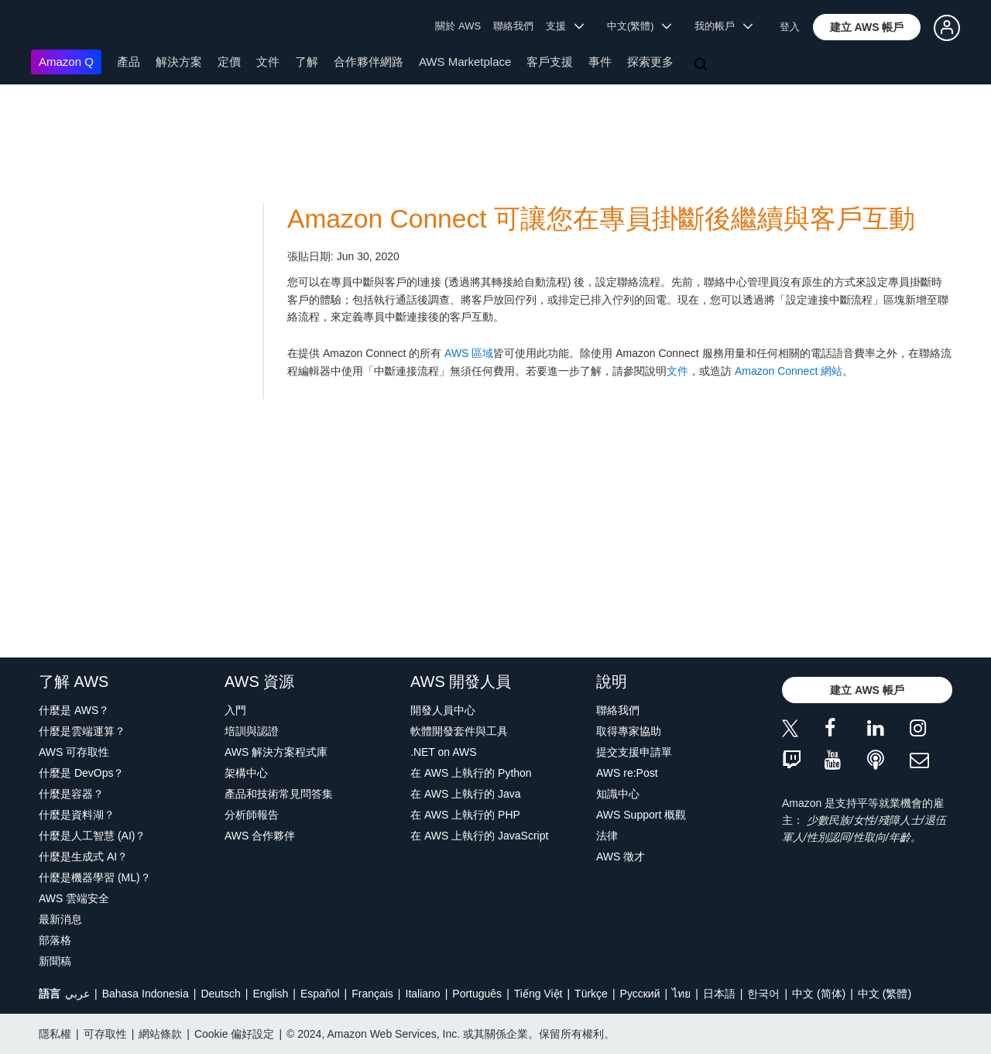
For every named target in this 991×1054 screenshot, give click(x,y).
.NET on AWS (443, 752)
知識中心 (618, 794)
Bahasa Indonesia (145, 993)
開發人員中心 (442, 710)
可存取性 (105, 1034)
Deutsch (220, 993)
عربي (77, 993)
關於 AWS (458, 26)
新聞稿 (55, 961)
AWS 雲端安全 (74, 898)
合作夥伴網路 (368, 61)
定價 (229, 61)
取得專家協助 (628, 731)
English (270, 993)
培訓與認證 (252, 731)
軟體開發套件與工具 (459, 731)
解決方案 (179, 61)
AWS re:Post (627, 773)
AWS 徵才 (620, 856)
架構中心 (246, 773)
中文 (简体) (818, 993)
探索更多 (650, 61)
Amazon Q (66, 61)
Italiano (423, 993)
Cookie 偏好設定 (234, 1034)
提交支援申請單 (634, 752)
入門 (235, 710)
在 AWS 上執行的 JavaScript (479, 835)
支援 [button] (565, 26)
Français (372, 993)
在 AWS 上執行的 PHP (465, 815)
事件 (600, 61)
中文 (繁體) (884, 993)
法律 (607, 835)
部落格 (55, 940)
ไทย (681, 993)
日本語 (719, 993)
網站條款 (160, 1034)
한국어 (763, 993)
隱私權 (55, 1034)
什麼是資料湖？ (77, 815)
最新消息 (60, 919)
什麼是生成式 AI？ (83, 856)
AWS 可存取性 (74, 752)
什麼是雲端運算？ (82, 731)
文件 (267, 61)
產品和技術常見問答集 (279, 794)
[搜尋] (702, 65)
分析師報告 (252, 815)
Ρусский (640, 993)
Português (477, 993)
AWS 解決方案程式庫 (276, 752)
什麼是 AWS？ (74, 710)
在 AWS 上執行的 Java (465, 794)
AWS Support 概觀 (641, 815)
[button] (867, 27)
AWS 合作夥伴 (260, 835)
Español (320, 993)
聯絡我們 (513, 26)
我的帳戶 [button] (723, 26)
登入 (790, 27)
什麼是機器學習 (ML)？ (95, 877)
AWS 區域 (468, 353)
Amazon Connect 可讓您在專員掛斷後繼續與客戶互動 (601, 218)
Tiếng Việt (538, 993)
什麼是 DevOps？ (81, 773)
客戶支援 (549, 61)
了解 (306, 61)
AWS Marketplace (465, 61)
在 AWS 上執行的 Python (471, 773)
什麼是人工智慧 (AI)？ (92, 835)
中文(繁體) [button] (639, 26)
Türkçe (591, 993)
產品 (128, 61)
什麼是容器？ (71, 794)
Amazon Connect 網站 (788, 371)
